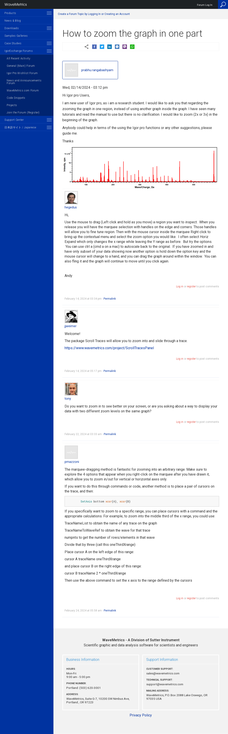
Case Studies (12, 43)
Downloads (11, 28)
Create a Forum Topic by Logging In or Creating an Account (94, 14)
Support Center (14, 119)
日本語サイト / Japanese (20, 127)
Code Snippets (16, 97)
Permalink (110, 298)
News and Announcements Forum (24, 82)
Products (10, 13)
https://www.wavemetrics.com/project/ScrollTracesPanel (109, 348)
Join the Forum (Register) (23, 112)
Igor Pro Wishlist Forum (22, 73)
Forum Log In (204, 5)
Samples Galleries (16, 35)
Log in (179, 286)
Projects (12, 105)
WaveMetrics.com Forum (23, 90)
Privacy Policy (141, 715)
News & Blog (12, 20)
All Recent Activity (18, 58)
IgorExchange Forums (18, 50)
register (191, 286)
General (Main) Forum (21, 65)
